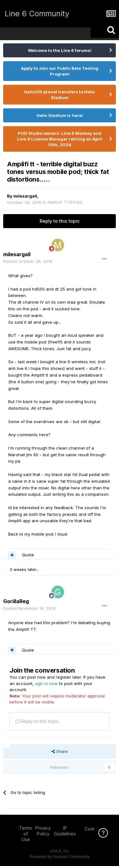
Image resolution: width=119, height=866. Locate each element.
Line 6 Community (37, 13)
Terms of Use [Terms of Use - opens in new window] (25, 833)
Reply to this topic (60, 221)
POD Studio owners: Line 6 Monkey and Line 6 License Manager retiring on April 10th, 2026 (59, 139)
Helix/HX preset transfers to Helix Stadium (59, 94)
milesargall (25, 195)
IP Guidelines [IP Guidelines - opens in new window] (65, 830)
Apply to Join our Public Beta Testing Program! (59, 71)
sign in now (46, 683)
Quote (28, 554)
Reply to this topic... (38, 721)
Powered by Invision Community (60, 856)
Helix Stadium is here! (59, 115)
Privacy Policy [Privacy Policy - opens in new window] (43, 830)
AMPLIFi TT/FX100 (65, 202)
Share (59, 751)
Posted (27, 261)
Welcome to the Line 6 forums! (59, 50)
